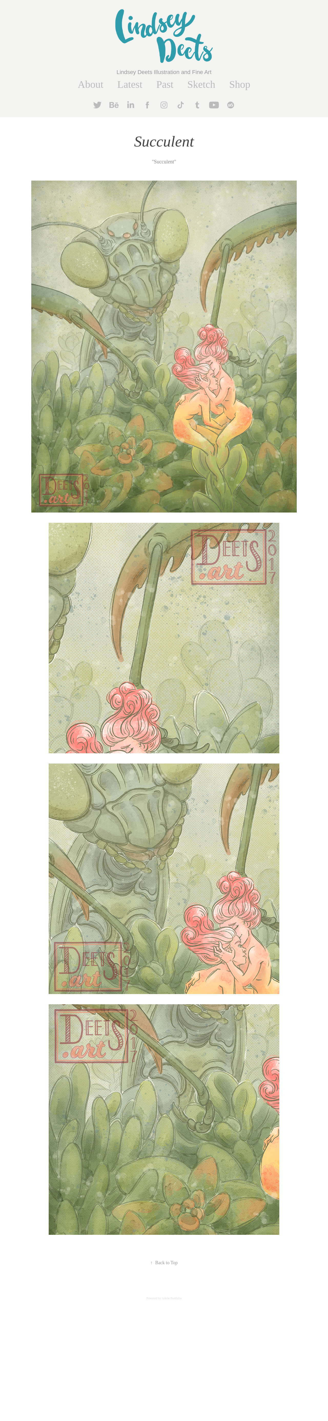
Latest (129, 84)
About (90, 84)
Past (164, 84)
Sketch (201, 84)
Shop (239, 84)
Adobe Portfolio (172, 1298)
